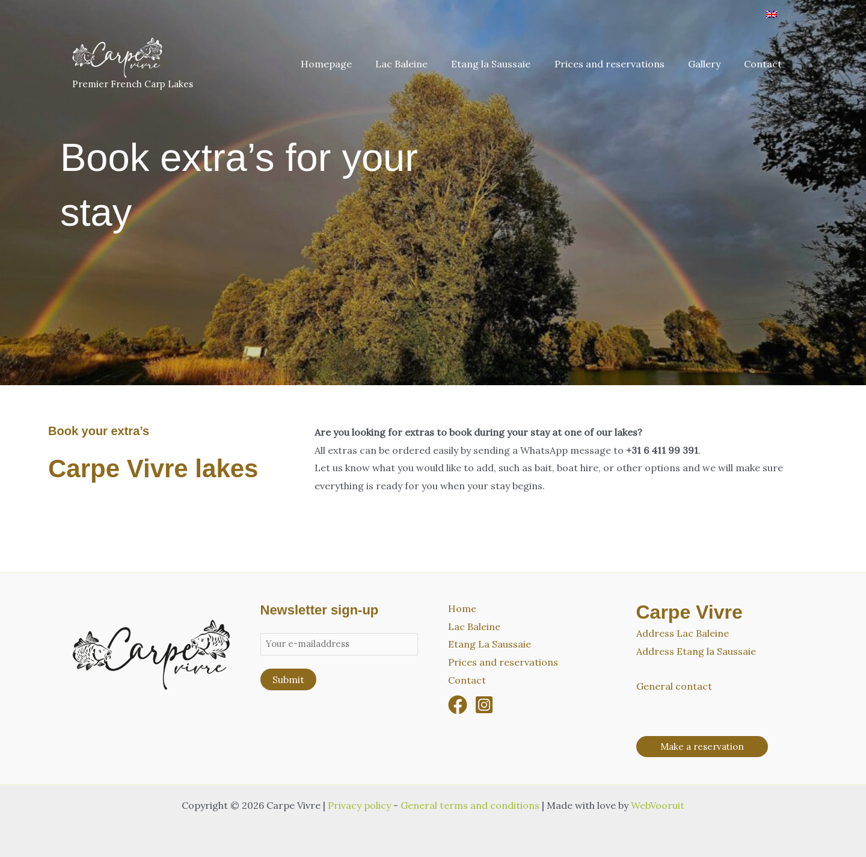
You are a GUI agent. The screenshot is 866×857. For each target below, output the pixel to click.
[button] (702, 746)
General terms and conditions (470, 805)
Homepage (350, 64)
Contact (765, 64)
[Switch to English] (771, 13)
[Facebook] (457, 704)
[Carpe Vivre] (117, 56)
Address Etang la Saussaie (696, 651)
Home (462, 608)
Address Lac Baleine (682, 633)
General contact (674, 686)
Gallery (711, 64)
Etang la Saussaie (506, 64)
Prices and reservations (620, 64)
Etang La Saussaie (489, 644)
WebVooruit (657, 805)
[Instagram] (484, 704)
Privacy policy (359, 805)
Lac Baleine (421, 64)
